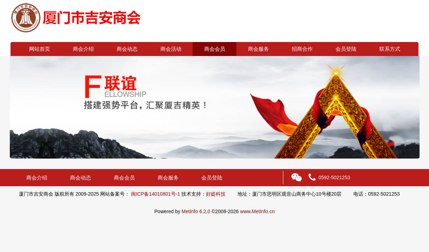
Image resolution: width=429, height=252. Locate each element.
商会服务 (258, 49)
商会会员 (214, 49)
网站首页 (39, 49)
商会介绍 (83, 49)
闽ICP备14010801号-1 (155, 194)
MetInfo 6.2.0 (196, 211)
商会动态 (127, 49)
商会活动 (170, 49)
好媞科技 (216, 194)
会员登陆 (346, 49)
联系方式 (389, 49)
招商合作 (302, 49)
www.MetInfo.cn (257, 211)
